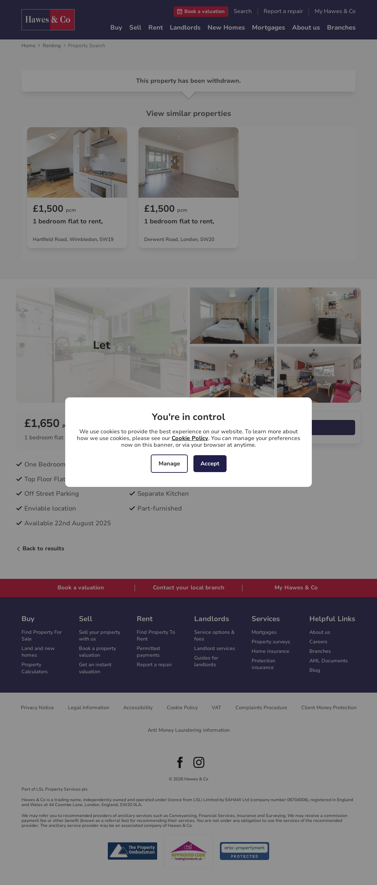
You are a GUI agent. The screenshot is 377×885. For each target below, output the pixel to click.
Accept (210, 464)
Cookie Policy (190, 438)
